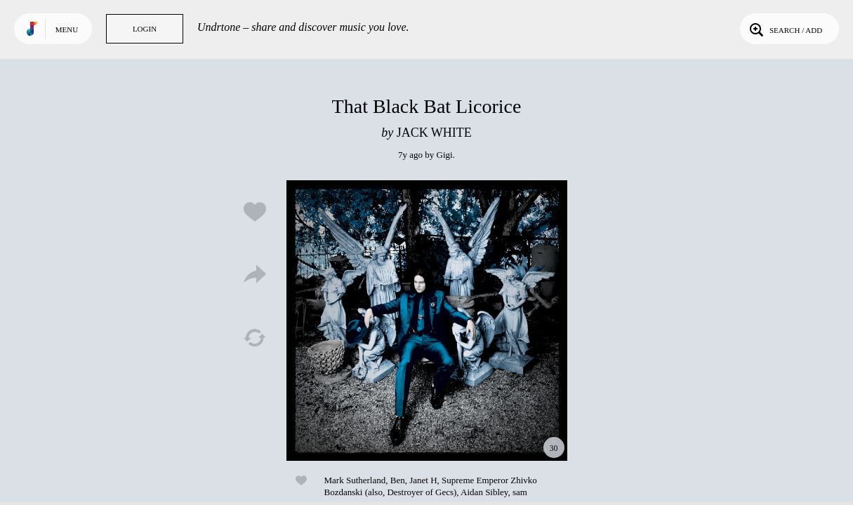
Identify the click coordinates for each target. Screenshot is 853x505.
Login (145, 29)
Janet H (423, 480)
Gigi (445, 154)
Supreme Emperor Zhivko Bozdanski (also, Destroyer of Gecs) (430, 486)
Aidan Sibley (484, 492)
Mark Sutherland (355, 480)
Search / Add (784, 28)
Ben (397, 480)
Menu (66, 29)
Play (427, 320)
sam (520, 492)
